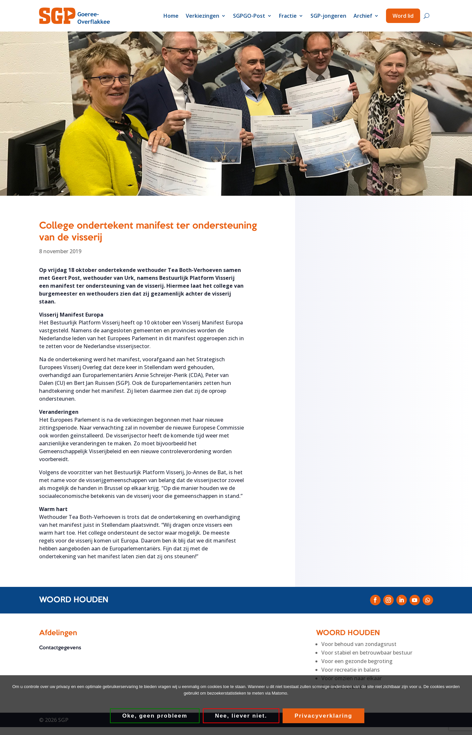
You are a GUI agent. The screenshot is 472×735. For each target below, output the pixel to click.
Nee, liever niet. (241, 716)
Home (171, 15)
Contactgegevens (60, 648)
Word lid (403, 15)
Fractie (288, 15)
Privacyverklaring (324, 716)
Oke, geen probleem (155, 716)
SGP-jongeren (328, 15)
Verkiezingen (202, 15)
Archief (363, 15)
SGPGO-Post (249, 15)
